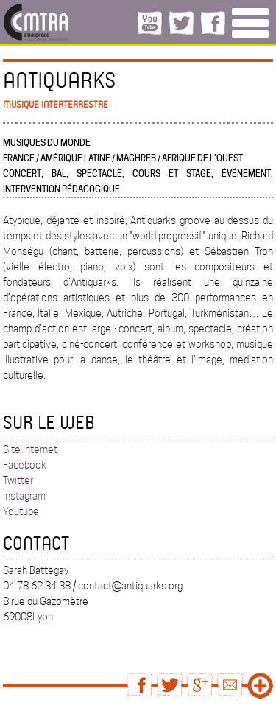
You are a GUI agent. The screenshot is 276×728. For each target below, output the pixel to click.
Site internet (30, 449)
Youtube (21, 511)
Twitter (18, 480)
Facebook (24, 465)
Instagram (24, 496)
